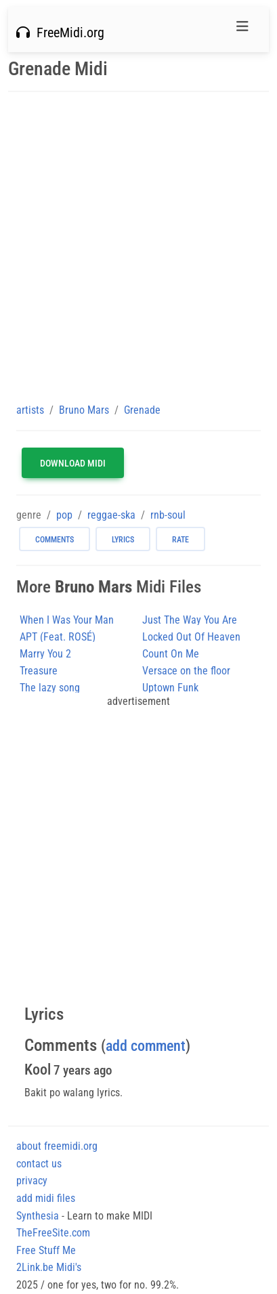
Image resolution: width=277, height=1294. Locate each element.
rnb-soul (168, 515)
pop (64, 515)
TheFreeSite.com (53, 1232)
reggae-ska (111, 515)
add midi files (45, 1198)
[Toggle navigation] (242, 30)
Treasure (39, 670)
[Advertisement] (138, 246)
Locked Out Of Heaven (191, 636)
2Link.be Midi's (48, 1267)
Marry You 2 (45, 653)
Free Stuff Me (46, 1250)
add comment (146, 1045)
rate (180, 539)
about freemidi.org (57, 1146)
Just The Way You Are (189, 619)
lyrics (123, 539)
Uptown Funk (170, 687)
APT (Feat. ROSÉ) (57, 636)
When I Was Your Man (67, 619)
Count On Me (170, 653)
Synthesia (37, 1215)
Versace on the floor (186, 670)
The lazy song (50, 687)
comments (54, 539)
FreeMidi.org (60, 32)
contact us (39, 1163)
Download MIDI (73, 463)
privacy (31, 1180)
